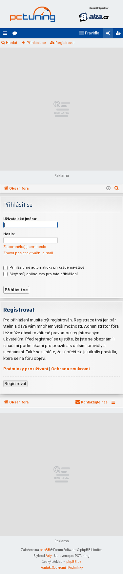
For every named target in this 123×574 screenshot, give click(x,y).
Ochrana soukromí (70, 368)
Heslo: (9, 234)
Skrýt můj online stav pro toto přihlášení (40, 274)
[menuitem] (89, 33)
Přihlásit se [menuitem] (109, 34)
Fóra (16, 34)
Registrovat (64, 43)
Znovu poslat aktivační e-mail (28, 253)
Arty (49, 556)
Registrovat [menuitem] (119, 34)
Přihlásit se (36, 43)
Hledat (11, 43)
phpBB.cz (73, 562)
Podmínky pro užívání (25, 368)
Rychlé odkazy (6, 34)
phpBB (45, 550)
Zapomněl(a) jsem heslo (24, 247)
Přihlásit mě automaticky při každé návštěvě (43, 267)
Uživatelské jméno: (20, 219)
